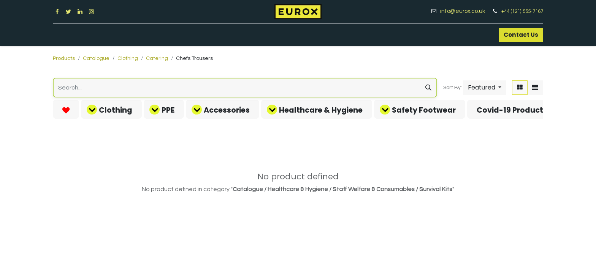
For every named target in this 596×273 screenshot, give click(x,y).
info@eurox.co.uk (465, 11)
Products (64, 58)
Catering (157, 58)
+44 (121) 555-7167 (522, 11)
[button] (484, 87)
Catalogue (96, 58)
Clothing (127, 58)
